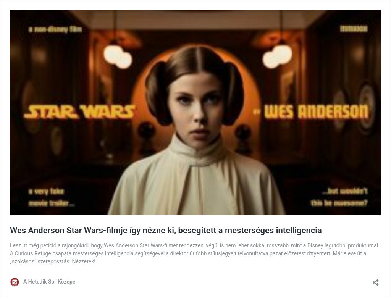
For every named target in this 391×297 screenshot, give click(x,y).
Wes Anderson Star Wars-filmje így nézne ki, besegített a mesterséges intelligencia (166, 230)
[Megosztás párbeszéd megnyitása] (375, 280)
